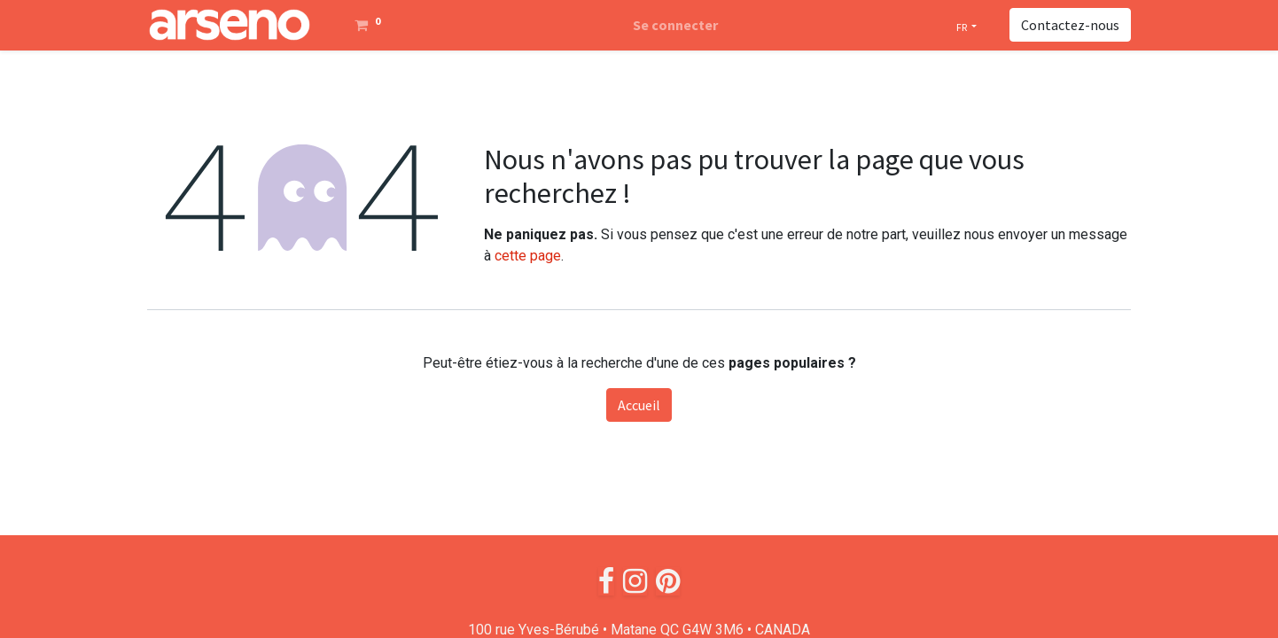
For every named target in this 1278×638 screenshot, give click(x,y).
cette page (528, 255)
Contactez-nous (1070, 25)
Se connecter (675, 25)
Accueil (639, 405)
